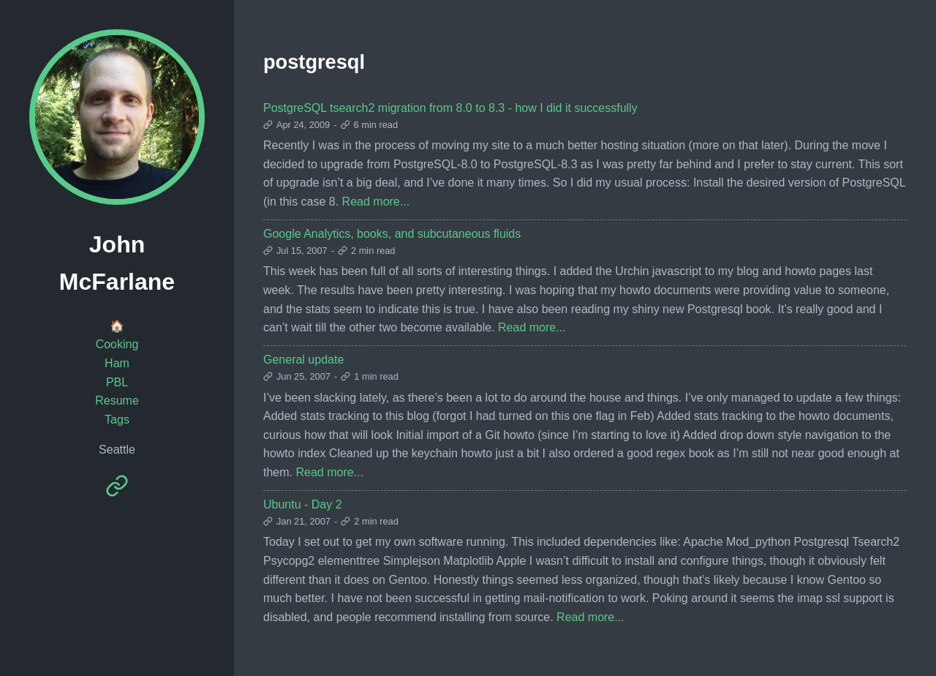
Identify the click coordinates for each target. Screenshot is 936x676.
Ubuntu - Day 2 (302, 504)
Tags (117, 419)
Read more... (376, 201)
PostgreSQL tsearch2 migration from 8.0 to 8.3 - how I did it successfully (450, 108)
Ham (117, 363)
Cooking (117, 344)
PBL (117, 382)
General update (303, 359)
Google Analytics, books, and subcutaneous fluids (392, 234)
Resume (117, 400)
